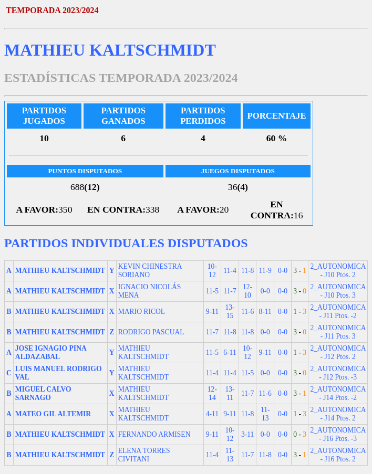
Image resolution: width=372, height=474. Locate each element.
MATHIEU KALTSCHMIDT (143, 352)
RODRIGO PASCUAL (151, 332)
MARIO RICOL (142, 311)
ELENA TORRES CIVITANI (144, 455)
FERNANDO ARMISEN (154, 434)
